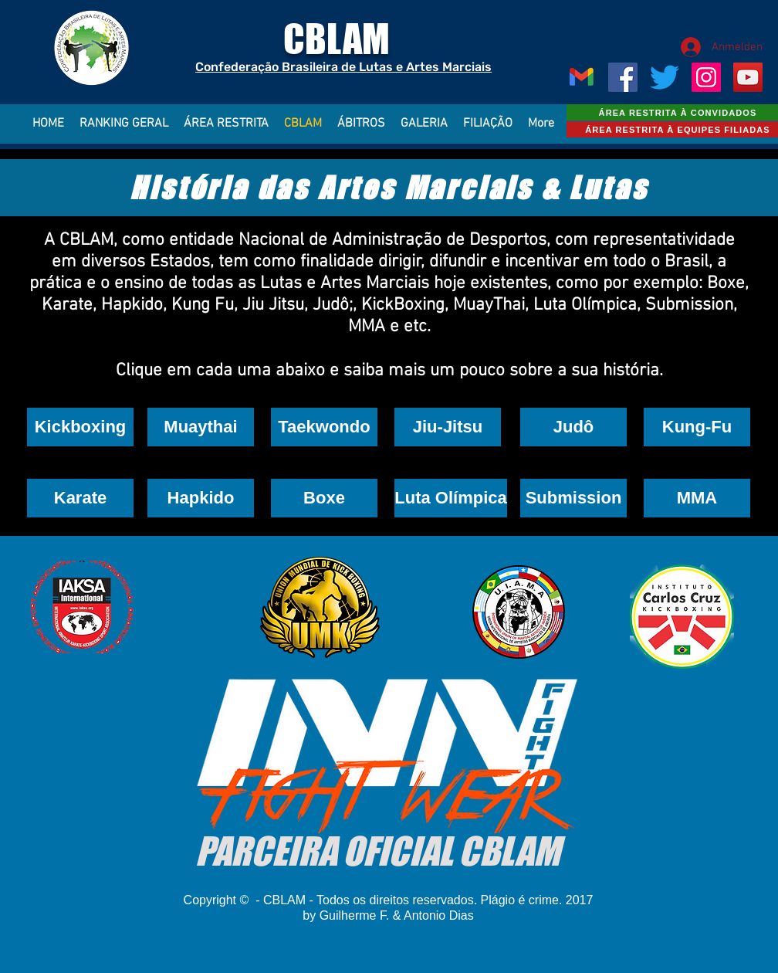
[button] (324, 427)
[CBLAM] (664, 77)
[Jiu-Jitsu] (447, 427)
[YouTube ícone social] (748, 77)
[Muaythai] (200, 427)
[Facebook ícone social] (623, 77)
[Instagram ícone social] (706, 77)
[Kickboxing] (80, 427)
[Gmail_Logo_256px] (581, 77)
